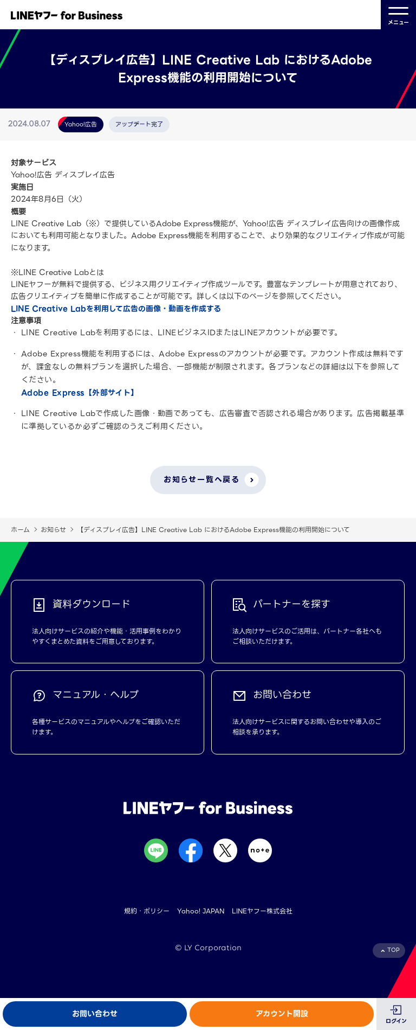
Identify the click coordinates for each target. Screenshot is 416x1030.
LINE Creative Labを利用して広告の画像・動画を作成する (116, 309)
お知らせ (53, 529)
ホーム (20, 529)
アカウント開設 (282, 1014)
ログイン (396, 1021)
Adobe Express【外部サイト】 (80, 393)
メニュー (398, 15)
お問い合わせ (95, 1014)
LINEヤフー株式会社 (262, 911)
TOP (393, 950)
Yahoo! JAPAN (200, 911)
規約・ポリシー (147, 911)
